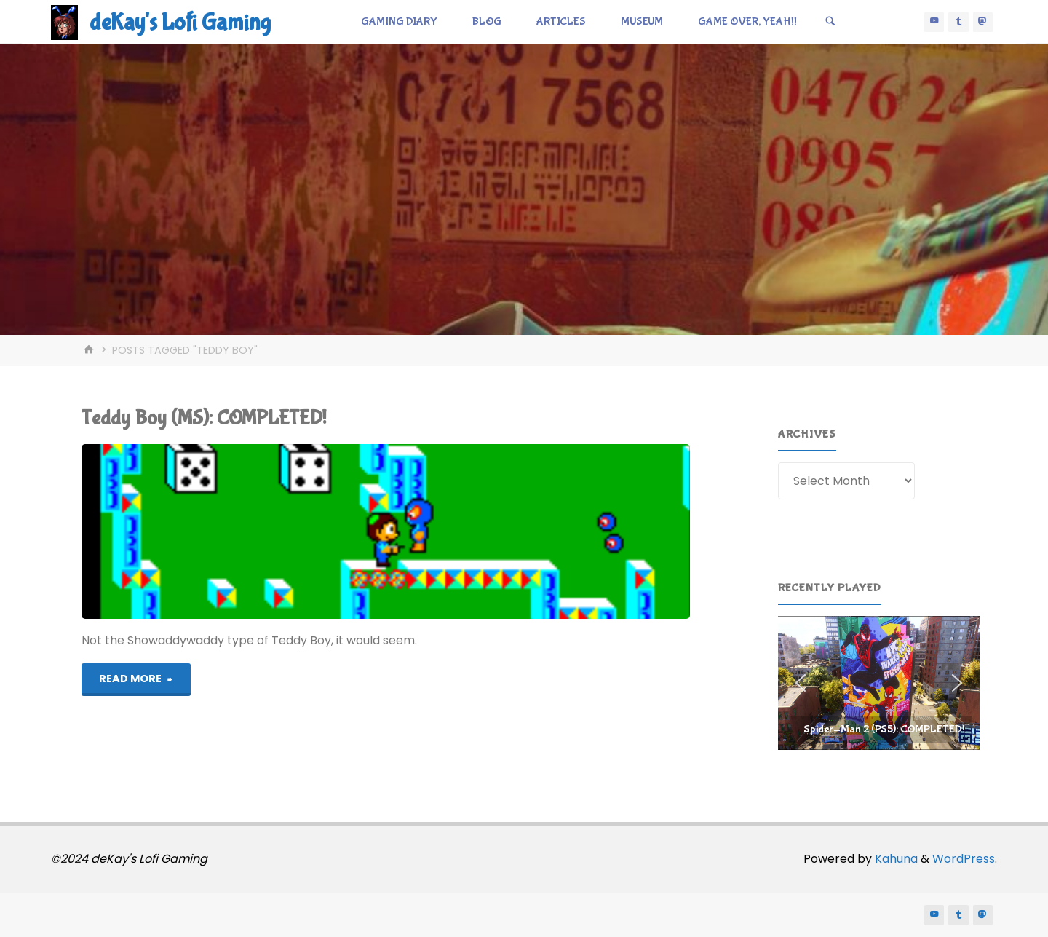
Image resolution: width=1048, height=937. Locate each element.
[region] (879, 683)
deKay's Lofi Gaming (180, 22)
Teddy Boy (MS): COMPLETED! (204, 418)
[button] (879, 683)
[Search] (830, 22)
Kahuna (895, 858)
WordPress (963, 858)
